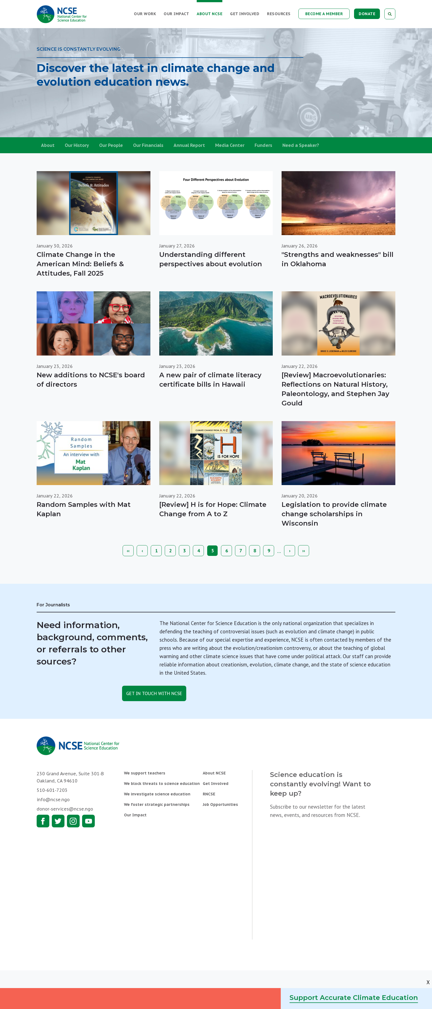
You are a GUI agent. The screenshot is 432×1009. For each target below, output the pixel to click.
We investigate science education (157, 794)
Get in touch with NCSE (154, 693)
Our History (77, 145)
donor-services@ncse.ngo (65, 809)
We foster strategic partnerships (157, 804)
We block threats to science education (162, 783)
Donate (367, 13)
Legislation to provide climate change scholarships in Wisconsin (334, 514)
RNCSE (209, 794)
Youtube (88, 821)
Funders (263, 145)
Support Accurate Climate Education (354, 998)
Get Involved (244, 13)
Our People (111, 145)
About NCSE (209, 13)
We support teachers (144, 773)
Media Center (229, 145)
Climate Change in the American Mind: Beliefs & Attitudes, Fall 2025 (80, 264)
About (48, 145)
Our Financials (148, 145)
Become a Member (324, 13)
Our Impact (176, 13)
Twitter (58, 821)
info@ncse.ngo (53, 799)
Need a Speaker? (300, 145)
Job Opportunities (220, 804)
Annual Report (189, 145)
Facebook (43, 821)
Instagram (73, 821)
